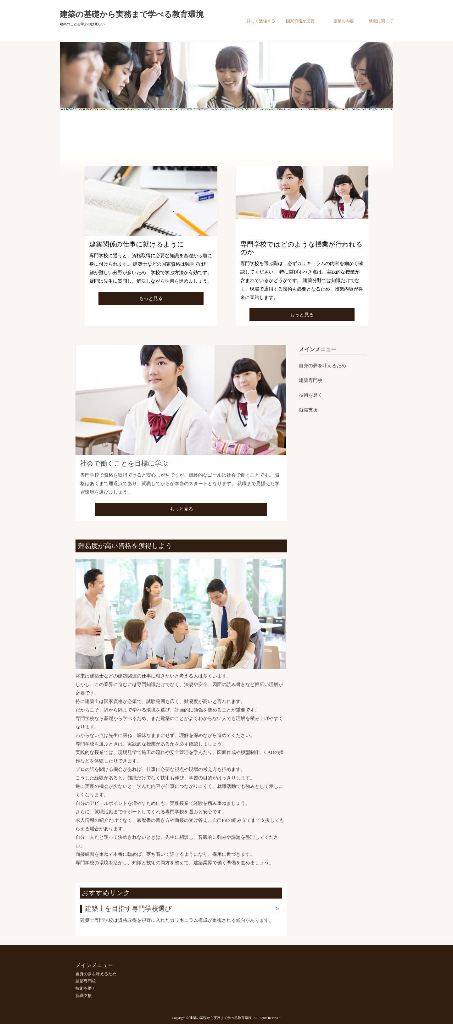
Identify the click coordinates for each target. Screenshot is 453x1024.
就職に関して (381, 21)
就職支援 (308, 409)
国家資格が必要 (300, 21)
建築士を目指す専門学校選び (128, 908)
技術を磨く (310, 395)
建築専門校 (310, 380)
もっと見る (151, 298)
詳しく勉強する (261, 21)
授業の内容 (343, 21)
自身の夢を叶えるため (322, 365)
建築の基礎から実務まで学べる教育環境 (132, 14)
